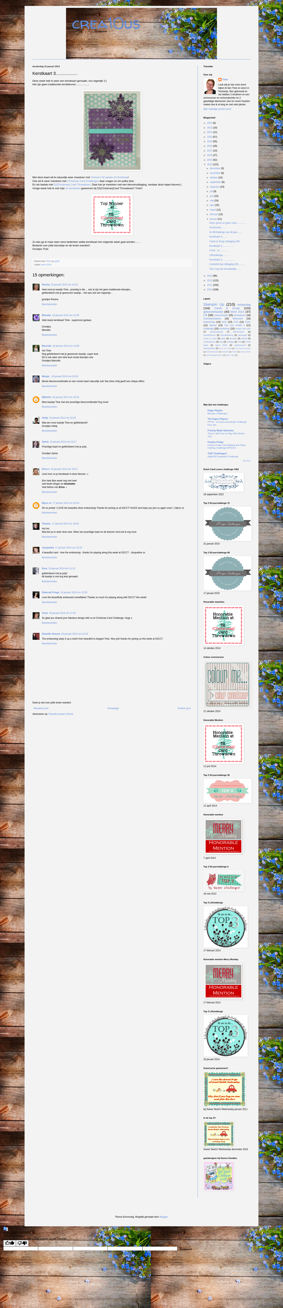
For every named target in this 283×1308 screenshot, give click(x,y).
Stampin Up (213, 304)
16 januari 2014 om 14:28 (65, 315)
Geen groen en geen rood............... (227, 223)
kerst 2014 (46, 264)
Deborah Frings (50, 592)
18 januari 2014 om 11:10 (61, 568)
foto (221, 342)
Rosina (46, 284)
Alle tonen (247, 461)
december (215, 168)
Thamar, (46, 523)
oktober (214, 177)
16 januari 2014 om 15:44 (64, 376)
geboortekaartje (213, 311)
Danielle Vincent (51, 633)
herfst (234, 352)
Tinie (225, 79)
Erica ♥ (46, 469)
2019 (210, 141)
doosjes (233, 338)
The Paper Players (218, 419)
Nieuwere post (41, 708)
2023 (210, 123)
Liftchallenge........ (218, 255)
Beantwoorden (49, 304)
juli (211, 191)
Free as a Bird (225, 348)
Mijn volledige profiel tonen (217, 109)
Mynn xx (46, 503)
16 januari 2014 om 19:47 (64, 469)
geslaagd (242, 335)
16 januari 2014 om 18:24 (65, 397)
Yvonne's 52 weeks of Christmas (109, 177)
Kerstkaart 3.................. (221, 246)
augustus (215, 186)
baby (223, 338)
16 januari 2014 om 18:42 (62, 417)
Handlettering (227, 335)
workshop (225, 328)
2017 (210, 150)
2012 (210, 280)
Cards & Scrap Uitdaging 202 (224, 241)
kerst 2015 (221, 345)
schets (244, 338)
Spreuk (213, 325)
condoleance (209, 342)
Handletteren (209, 335)
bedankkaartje (212, 352)
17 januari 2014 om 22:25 (68, 547)
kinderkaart (239, 315)
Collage (230, 342)
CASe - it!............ (218, 250)
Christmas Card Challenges (83, 181)
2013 (210, 275)
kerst (224, 322)
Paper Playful (215, 410)
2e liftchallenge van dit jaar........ (225, 232)
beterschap (209, 322)
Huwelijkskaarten (212, 318)
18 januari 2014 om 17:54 (62, 613)
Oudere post (184, 708)
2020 (210, 137)
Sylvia (45, 441)
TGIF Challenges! (217, 453)
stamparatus (209, 348)
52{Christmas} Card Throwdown (72, 184)
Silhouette (237, 318)
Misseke (46, 315)
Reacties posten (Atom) (61, 714)
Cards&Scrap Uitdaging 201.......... (227, 264)
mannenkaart (221, 315)
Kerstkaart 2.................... (222, 259)
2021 (210, 132)
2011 (210, 285)
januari (214, 219)
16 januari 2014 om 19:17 (63, 441)
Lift (205, 315)
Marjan (46, 376)
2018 (210, 146)
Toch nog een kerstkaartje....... (225, 269)
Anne (45, 613)
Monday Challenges (217, 413)
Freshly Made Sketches (221, 430)
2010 (210, 289)
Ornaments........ (217, 227)
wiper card (230, 355)
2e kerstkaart (72, 188)
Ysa (239, 342)
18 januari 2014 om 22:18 (74, 633)
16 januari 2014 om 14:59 (65, 346)
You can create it (234, 325)
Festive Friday (215, 442)
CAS (235, 322)
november (215, 173)
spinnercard (239, 345)
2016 (210, 155)
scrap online (245, 352)
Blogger (164, 1216)
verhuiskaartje (216, 332)
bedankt (225, 352)
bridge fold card (243, 328)
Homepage (113, 708)
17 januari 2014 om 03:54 (65, 503)
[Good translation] (9, 1243)
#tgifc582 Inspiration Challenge (223, 456)
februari (214, 214)
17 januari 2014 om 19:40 (65, 523)
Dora (44, 568)
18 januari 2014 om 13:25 (74, 592)
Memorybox (238, 332)
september (216, 182)
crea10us (106, 23)
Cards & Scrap (227, 308)
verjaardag (244, 304)
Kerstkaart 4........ (218, 236)
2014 (210, 164)
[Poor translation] (22, 1243)
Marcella (46, 346)
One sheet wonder (243, 348)
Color (248, 322)
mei (212, 200)
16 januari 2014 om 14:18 (64, 284)
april (212, 205)
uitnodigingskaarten (214, 355)
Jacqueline (48, 547)
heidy (45, 417)
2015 (210, 160)
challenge (208, 328)
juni (212, 196)
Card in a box (210, 338)
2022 (210, 127)
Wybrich (46, 397)
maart (213, 209)
